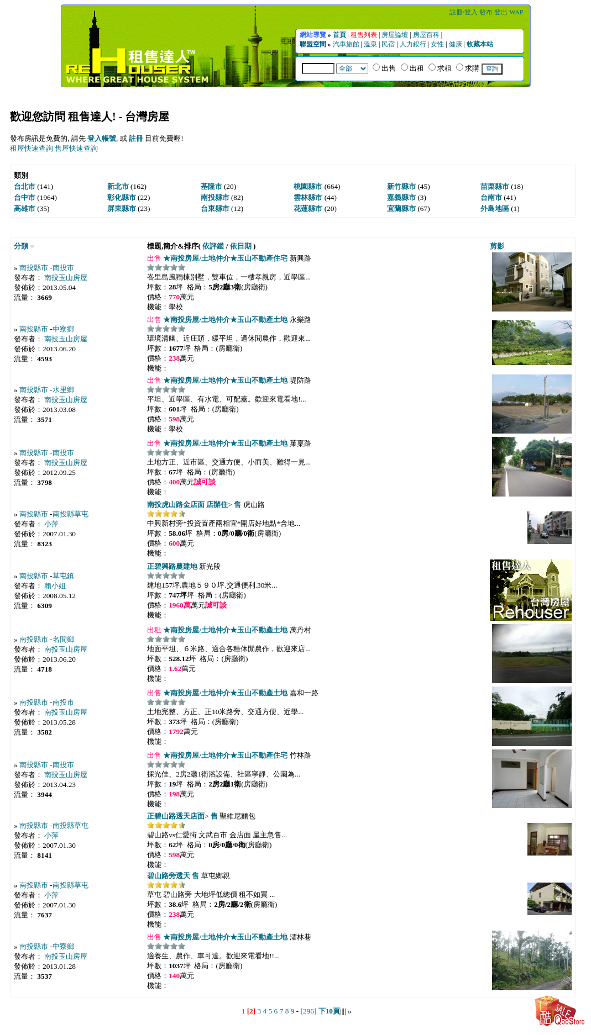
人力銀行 (414, 44)
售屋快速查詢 (76, 148)
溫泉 (371, 44)
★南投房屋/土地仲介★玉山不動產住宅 (224, 258)
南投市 (63, 267)
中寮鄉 (63, 329)
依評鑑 (213, 246)
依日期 (241, 246)
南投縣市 (33, 267)
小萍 (51, 524)
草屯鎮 (63, 576)
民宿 (388, 44)
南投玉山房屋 (65, 277)
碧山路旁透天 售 (173, 876)
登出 (501, 12)
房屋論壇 (395, 35)
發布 (486, 12)
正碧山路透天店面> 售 (182, 816)
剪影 (497, 246)
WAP (516, 12)
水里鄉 (63, 390)
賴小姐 (55, 586)
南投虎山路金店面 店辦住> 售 (194, 504)
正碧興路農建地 (172, 566)
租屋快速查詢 (31, 148)
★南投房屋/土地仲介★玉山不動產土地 (224, 319)
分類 (21, 246)
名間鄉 (63, 639)
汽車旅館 (347, 44)
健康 (456, 44)
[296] (308, 1011)
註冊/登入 (464, 12)
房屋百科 (427, 35)
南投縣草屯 (70, 514)
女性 (438, 44)
